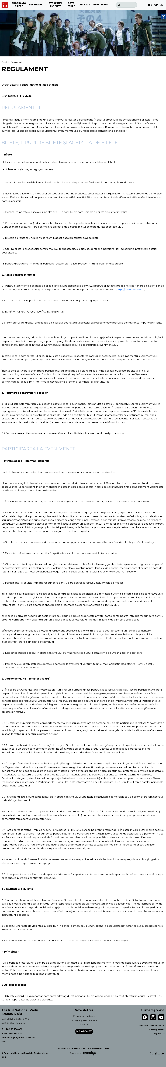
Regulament (159, 1034)
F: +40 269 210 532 (12, 1033)
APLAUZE (84, 5)
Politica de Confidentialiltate (151, 1025)
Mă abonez (84, 1031)
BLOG (104, 5)
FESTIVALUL (36, 5)
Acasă (4, 62)
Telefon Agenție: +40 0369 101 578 (18, 1039)
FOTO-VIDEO (72, 5)
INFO (96, 5)
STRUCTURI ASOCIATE (55, 5)
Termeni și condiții (156, 1030)
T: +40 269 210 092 (12, 1029)
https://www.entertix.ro (130, 289)
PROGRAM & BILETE (19, 5)
